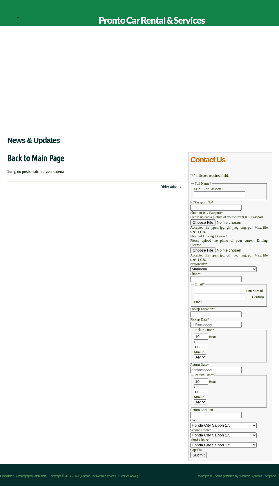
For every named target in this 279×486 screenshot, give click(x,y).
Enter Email (254, 291)
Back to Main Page (35, 158)
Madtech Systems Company (257, 476)
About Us (26, 124)
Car (192, 420)
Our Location (128, 124)
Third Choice (199, 440)
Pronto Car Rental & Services (17, 17)
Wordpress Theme (210, 476)
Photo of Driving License (208, 236)
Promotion (102, 124)
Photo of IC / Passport (206, 213)
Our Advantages (54, 124)
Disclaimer (178, 124)
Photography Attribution (31, 476)
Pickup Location (202, 309)
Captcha (196, 450)
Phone (195, 274)
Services (81, 124)
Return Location (201, 410)
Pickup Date (199, 319)
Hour (212, 337)
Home (9, 124)
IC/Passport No (201, 202)
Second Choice (200, 430)
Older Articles (170, 186)
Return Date (199, 365)
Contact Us (154, 124)
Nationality (199, 264)
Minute (199, 352)
